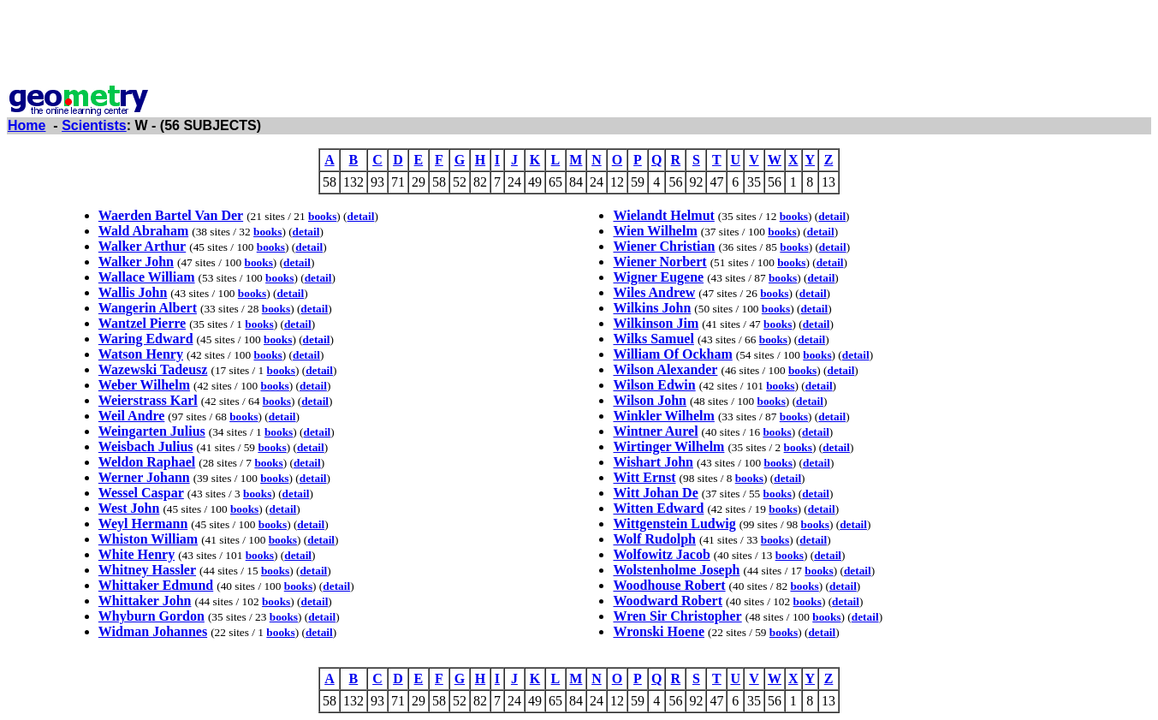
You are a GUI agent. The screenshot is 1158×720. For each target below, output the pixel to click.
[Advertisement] (579, 45)
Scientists (94, 125)
